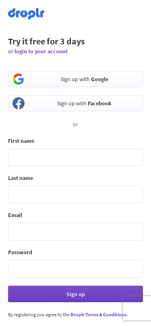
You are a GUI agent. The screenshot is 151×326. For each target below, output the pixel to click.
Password (20, 252)
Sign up (75, 294)
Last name (20, 178)
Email (15, 215)
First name (21, 140)
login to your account (41, 51)
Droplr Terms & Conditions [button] (98, 314)
